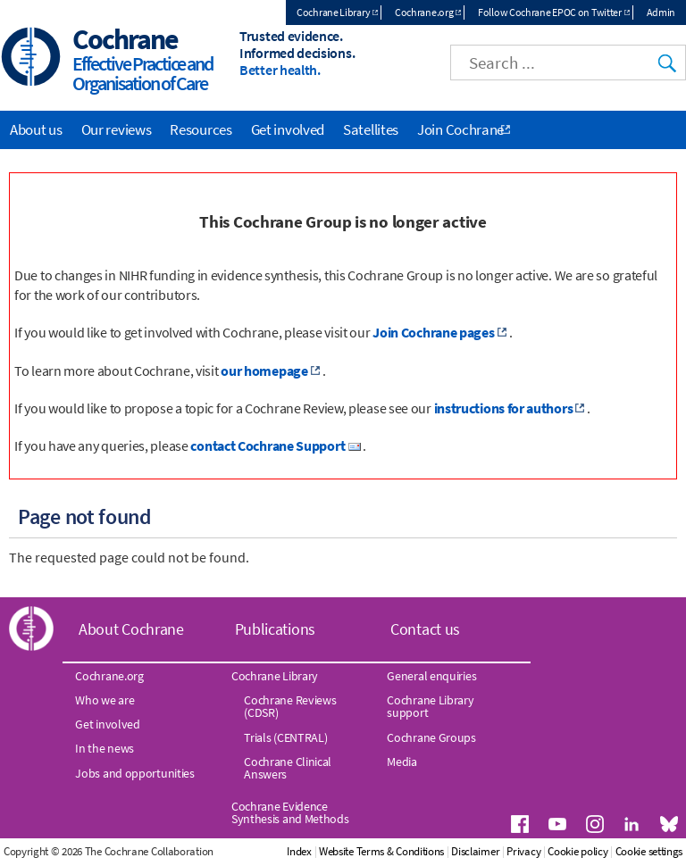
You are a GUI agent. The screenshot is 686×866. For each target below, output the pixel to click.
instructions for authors (503, 408)
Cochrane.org (424, 12)
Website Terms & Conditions (381, 851)
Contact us (425, 629)
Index (299, 851)
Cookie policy (577, 851)
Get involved (287, 129)
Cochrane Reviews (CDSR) (290, 706)
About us (36, 129)
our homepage (264, 370)
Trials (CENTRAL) (285, 737)
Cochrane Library (333, 12)
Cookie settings (649, 851)
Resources (200, 129)
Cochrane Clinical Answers (287, 768)
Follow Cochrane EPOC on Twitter (550, 12)
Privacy (523, 851)
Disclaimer (475, 851)
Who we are (104, 700)
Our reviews (116, 129)
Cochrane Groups (431, 737)
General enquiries (431, 676)
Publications (275, 629)
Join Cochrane (460, 129)
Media (402, 762)
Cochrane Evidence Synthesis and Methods (290, 812)
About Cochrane (131, 629)
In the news (104, 748)
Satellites (370, 129)
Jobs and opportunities (134, 773)
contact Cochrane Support (267, 445)
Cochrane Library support (430, 706)
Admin (661, 12)
